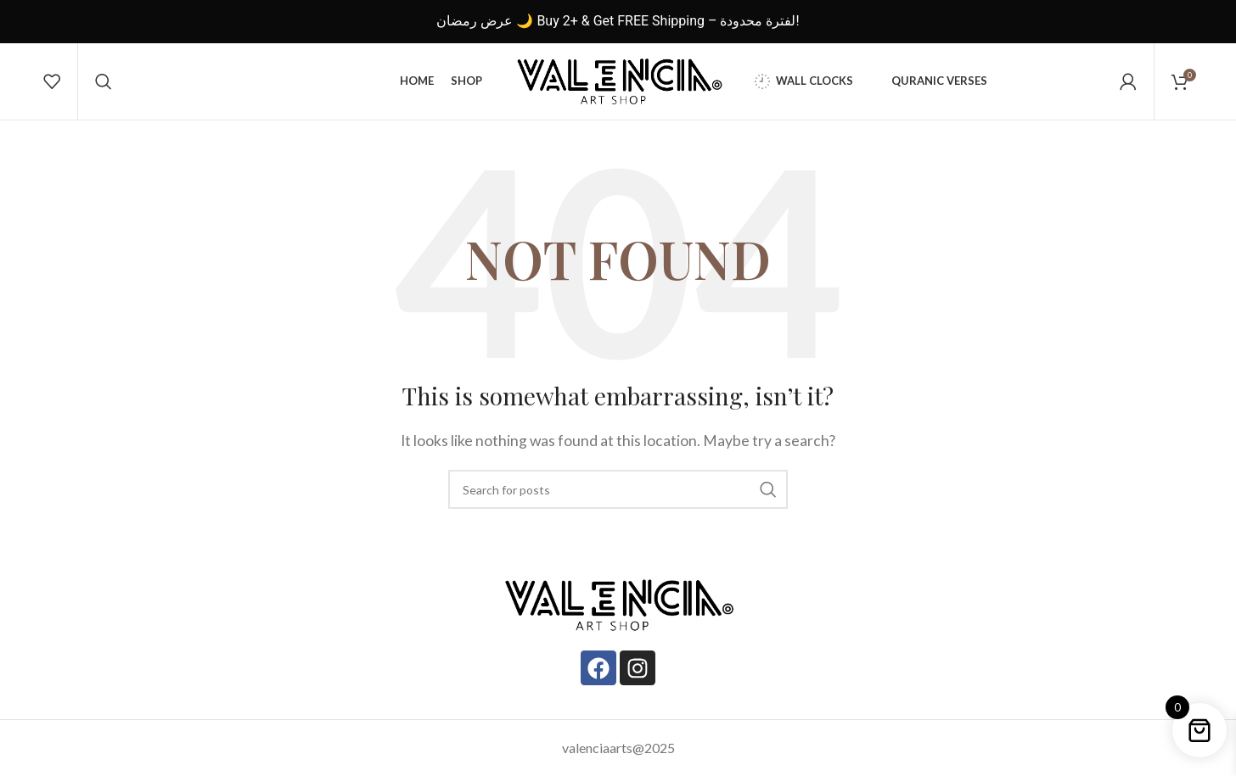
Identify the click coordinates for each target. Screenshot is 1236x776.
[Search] (104, 81)
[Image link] (618, 603)
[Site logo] (618, 79)
